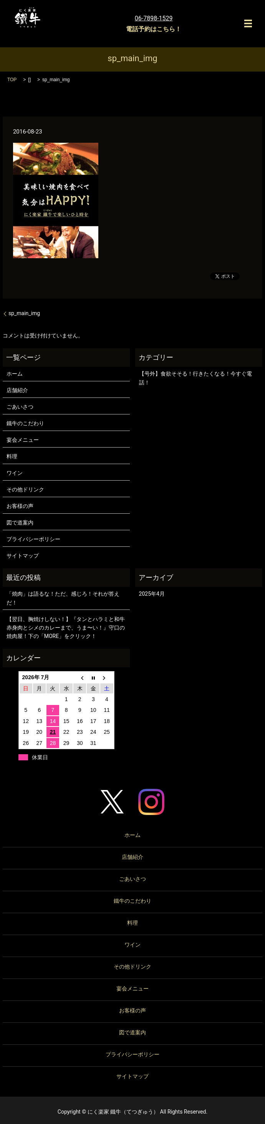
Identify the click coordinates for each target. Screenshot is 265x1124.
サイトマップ (23, 556)
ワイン (15, 473)
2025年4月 (152, 594)
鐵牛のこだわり (25, 423)
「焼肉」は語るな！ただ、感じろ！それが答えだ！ (63, 598)
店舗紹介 (17, 390)
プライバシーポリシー (33, 539)
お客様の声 (20, 506)
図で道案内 (20, 522)
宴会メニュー (23, 440)
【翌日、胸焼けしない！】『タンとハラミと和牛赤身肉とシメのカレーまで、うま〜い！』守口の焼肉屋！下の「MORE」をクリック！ (66, 628)
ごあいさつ (20, 407)
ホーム (15, 374)
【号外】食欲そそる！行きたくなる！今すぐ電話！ (195, 378)
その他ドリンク (25, 489)
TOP (12, 79)
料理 (12, 456)
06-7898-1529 (154, 18)
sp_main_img (24, 313)
